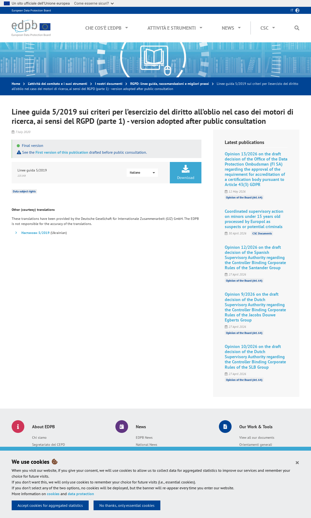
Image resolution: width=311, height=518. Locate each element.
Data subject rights (24, 191)
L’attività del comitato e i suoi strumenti (57, 83)
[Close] (297, 462)
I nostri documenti (108, 83)
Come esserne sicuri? (94, 3)
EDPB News (144, 437)
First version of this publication (61, 152)
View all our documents (256, 437)
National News (146, 444)
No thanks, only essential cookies (127, 505)
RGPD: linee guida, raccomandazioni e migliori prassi (169, 83)
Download (186, 172)
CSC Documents (262, 233)
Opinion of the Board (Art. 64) (244, 197)
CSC (264, 28)
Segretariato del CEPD (48, 444)
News (228, 28)
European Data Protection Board (31, 10)
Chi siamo (39, 437)
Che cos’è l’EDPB (103, 28)
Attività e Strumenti (171, 28)
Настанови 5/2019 (35, 233)
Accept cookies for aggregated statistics (50, 505)
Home (16, 83)
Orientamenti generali (255, 444)
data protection (81, 493)
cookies (53, 493)
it (292, 10)
